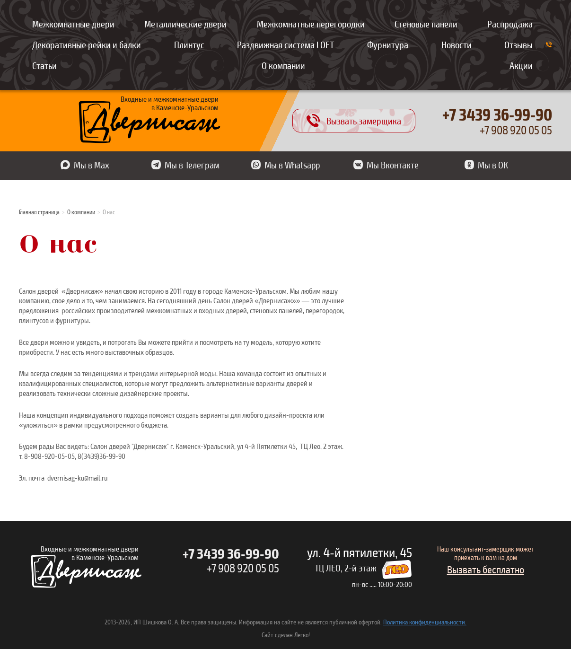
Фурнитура (387, 44)
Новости (456, 44)
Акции (521, 65)
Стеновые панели (426, 23)
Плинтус (189, 44)
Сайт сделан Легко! (286, 635)
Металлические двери (185, 23)
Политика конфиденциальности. (424, 622)
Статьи (44, 65)
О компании (283, 65)
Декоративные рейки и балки (86, 44)
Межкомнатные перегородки (311, 23)
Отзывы (518, 44)
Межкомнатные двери (73, 23)
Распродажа (510, 23)
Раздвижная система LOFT (285, 44)
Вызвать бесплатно (485, 569)
